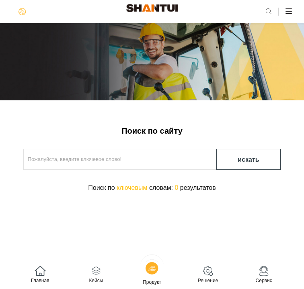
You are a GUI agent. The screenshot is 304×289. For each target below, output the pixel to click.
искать (248, 159)
